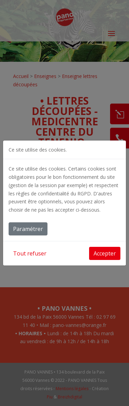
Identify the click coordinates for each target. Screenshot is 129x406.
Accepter (105, 253)
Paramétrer (28, 229)
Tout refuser (29, 253)
